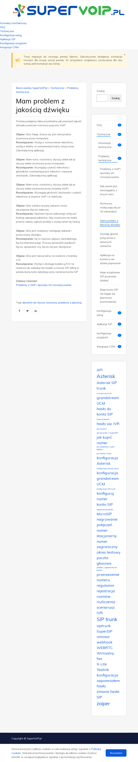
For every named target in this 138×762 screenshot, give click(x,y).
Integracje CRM (9, 47)
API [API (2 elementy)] (100, 370)
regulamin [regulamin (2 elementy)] (105, 585)
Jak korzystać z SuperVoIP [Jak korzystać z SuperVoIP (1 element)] (107, 433)
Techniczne (7, 31)
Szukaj (100, 91)
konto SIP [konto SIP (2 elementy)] (105, 504)
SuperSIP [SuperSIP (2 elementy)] (104, 631)
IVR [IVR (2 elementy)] (116, 423)
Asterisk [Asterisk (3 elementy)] (106, 376)
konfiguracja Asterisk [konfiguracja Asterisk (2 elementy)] (107, 460)
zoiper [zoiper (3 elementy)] (103, 703)
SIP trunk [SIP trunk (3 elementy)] (107, 619)
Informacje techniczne (105, 145)
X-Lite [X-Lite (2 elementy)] (102, 664)
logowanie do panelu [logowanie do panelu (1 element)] (105, 509)
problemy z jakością (70, 302)
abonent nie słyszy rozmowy (39, 302)
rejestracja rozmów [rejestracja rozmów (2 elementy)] (106, 594)
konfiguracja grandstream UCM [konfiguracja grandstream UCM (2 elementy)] (108, 478)
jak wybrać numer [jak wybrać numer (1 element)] (104, 453)
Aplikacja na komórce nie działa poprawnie (110, 259)
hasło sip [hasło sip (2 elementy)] (104, 423)
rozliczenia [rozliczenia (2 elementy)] (106, 601)
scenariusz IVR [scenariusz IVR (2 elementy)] (106, 610)
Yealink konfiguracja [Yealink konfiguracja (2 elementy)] (107, 672)
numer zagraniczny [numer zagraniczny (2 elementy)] (107, 544)
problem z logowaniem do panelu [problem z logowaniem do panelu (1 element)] (107, 568)
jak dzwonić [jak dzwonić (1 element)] (101, 429)
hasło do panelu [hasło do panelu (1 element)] (103, 419)
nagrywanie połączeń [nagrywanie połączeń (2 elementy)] (107, 522)
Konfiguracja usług (11, 35)
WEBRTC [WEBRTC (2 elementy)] (105, 647)
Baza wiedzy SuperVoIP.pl (31, 88)
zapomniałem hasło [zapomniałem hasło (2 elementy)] (108, 683)
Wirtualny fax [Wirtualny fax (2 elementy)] (105, 656)
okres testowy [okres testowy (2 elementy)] (108, 552)
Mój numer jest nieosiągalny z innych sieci (108, 190)
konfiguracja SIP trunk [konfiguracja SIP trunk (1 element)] (106, 489)
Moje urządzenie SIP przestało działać (110, 276)
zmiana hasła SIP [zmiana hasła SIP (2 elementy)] (108, 694)
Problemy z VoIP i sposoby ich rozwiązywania (43, 285)
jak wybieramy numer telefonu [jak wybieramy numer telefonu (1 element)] (105, 448)
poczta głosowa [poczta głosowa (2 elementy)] (104, 560)
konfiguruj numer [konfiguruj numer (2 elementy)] (105, 496)
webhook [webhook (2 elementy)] (104, 642)
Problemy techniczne (105, 158)
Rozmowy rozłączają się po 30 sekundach (110, 207)
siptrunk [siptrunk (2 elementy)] (104, 625)
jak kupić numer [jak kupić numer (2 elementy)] (104, 440)
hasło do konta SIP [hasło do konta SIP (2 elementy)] (105, 411)
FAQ (2, 27)
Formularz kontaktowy (13, 23)
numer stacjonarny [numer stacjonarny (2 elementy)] (107, 533)
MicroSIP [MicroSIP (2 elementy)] (104, 514)
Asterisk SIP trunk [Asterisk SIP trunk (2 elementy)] (107, 385)
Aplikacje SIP (8, 39)
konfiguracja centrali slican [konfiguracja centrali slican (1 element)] (108, 468)
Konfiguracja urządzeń (13, 43)
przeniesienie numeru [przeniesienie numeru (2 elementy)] (108, 577)
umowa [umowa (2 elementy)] (103, 636)
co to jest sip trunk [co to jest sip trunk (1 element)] (104, 393)
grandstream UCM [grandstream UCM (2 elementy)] (108, 400)
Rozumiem (116, 753)
